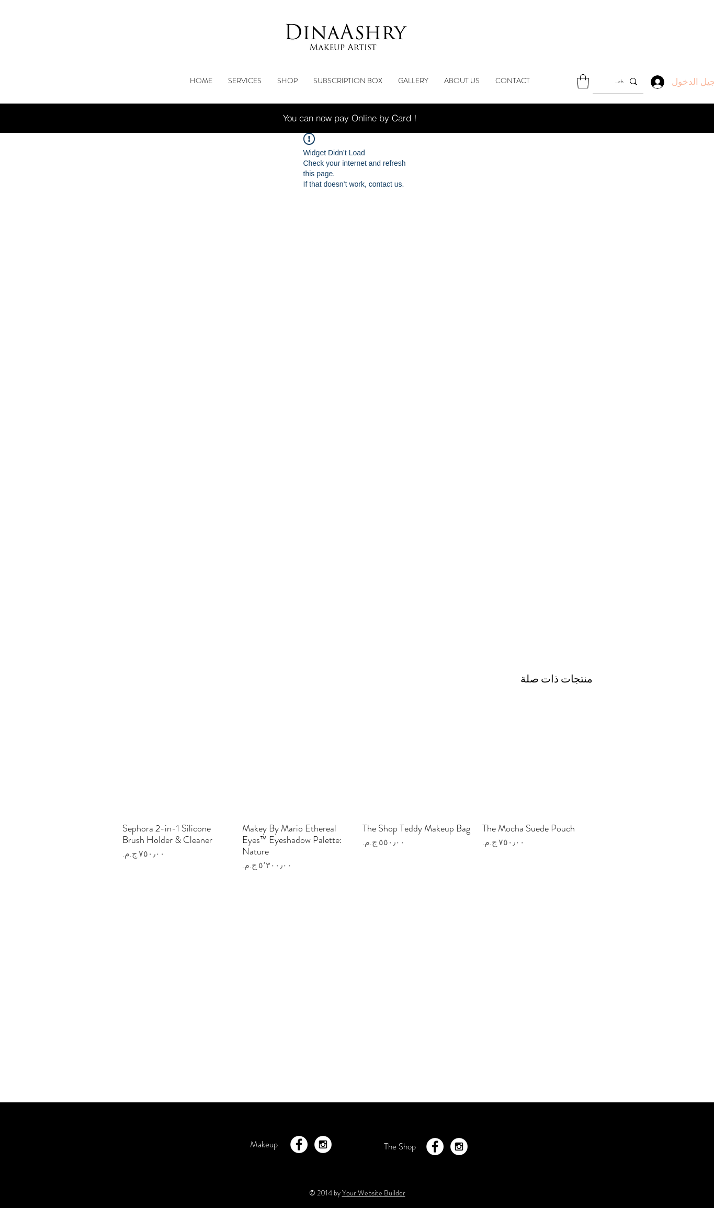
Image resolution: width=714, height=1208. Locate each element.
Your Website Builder (373, 1193)
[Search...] (619, 81)
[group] (357, 794)
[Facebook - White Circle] (299, 1144)
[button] (583, 81)
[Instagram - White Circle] (323, 1144)
